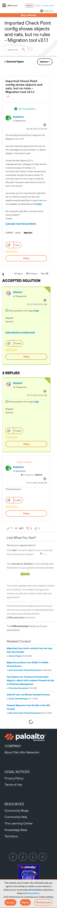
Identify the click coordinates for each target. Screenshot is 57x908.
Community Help (16, 817)
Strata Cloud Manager (18, 699)
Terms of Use (13, 784)
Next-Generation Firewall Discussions (25, 670)
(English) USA (47, 10)
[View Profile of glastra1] (17, 292)
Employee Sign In (48, 5)
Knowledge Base (16, 830)
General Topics (15, 61)
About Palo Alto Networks (22, 752)
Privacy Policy (32, 893)
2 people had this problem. (21, 223)
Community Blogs (16, 810)
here (39, 204)
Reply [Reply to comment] (26, 356)
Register (29, 5)
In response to (32, 475)
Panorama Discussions (18, 688)
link (37, 310)
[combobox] (16, 49)
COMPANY (13, 746)
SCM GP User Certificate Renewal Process (28, 694)
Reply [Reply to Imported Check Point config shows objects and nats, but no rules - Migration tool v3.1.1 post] (26, 258)
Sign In (38, 5)
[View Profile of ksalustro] (18, 117)
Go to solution (27, 108)
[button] (10, 902)
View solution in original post (20, 332)
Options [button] (44, 62)
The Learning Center (19, 823)
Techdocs (11, 836)
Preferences (43, 902)
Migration (28, 233)
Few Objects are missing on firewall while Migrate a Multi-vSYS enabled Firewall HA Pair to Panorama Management (30, 680)
